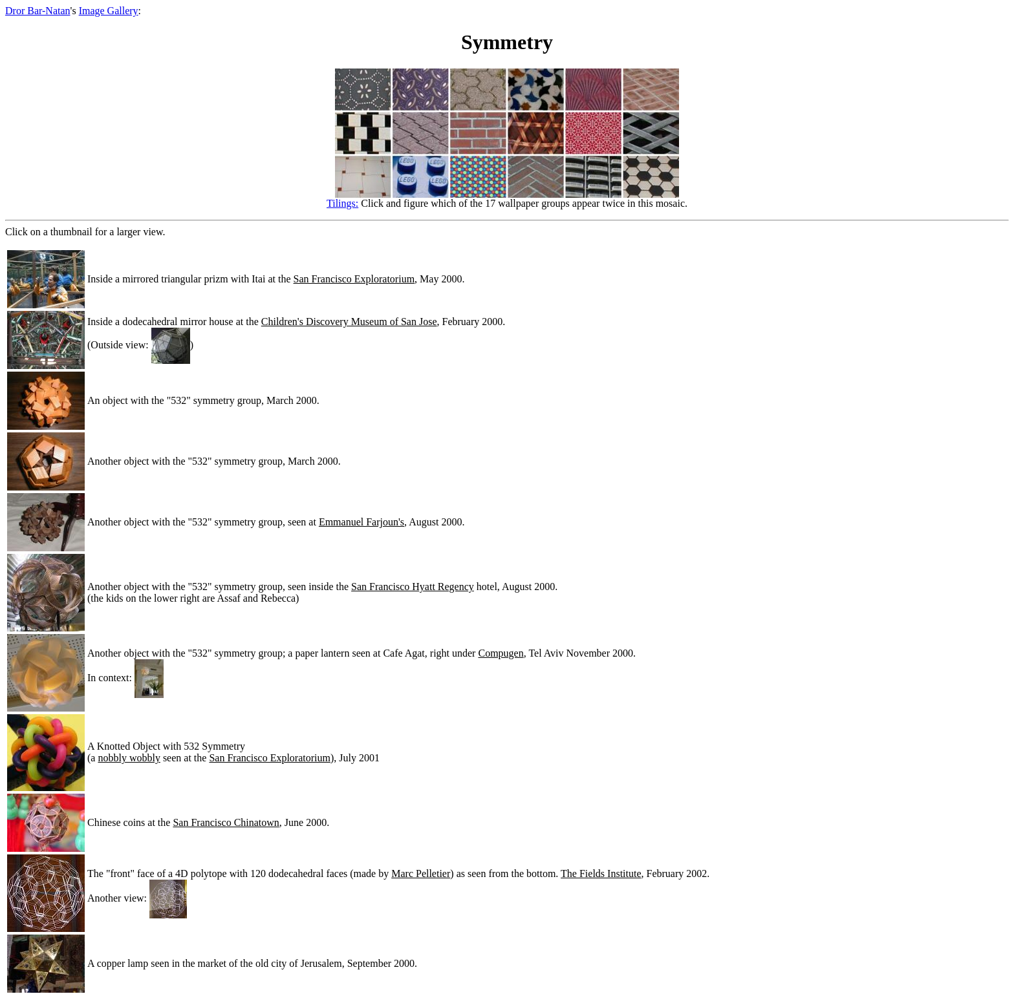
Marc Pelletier (420, 873)
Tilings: (342, 203)
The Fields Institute (601, 873)
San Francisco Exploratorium (354, 278)
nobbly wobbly (129, 757)
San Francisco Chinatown (226, 822)
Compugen (500, 653)
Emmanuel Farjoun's (361, 521)
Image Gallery (108, 10)
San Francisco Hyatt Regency (412, 586)
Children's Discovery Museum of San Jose (349, 321)
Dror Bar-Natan (37, 10)
